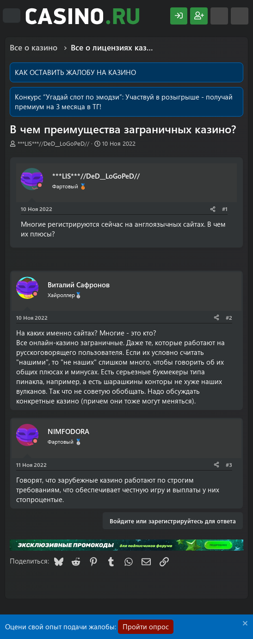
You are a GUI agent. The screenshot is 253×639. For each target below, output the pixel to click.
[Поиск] (239, 16)
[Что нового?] (219, 16)
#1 (225, 208)
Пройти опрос (146, 626)
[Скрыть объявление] (244, 624)
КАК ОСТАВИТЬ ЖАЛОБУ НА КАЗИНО (75, 72)
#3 (229, 464)
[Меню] (11, 15)
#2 (229, 317)
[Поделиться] (213, 209)
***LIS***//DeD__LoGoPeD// (53, 143)
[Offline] (40, 185)
